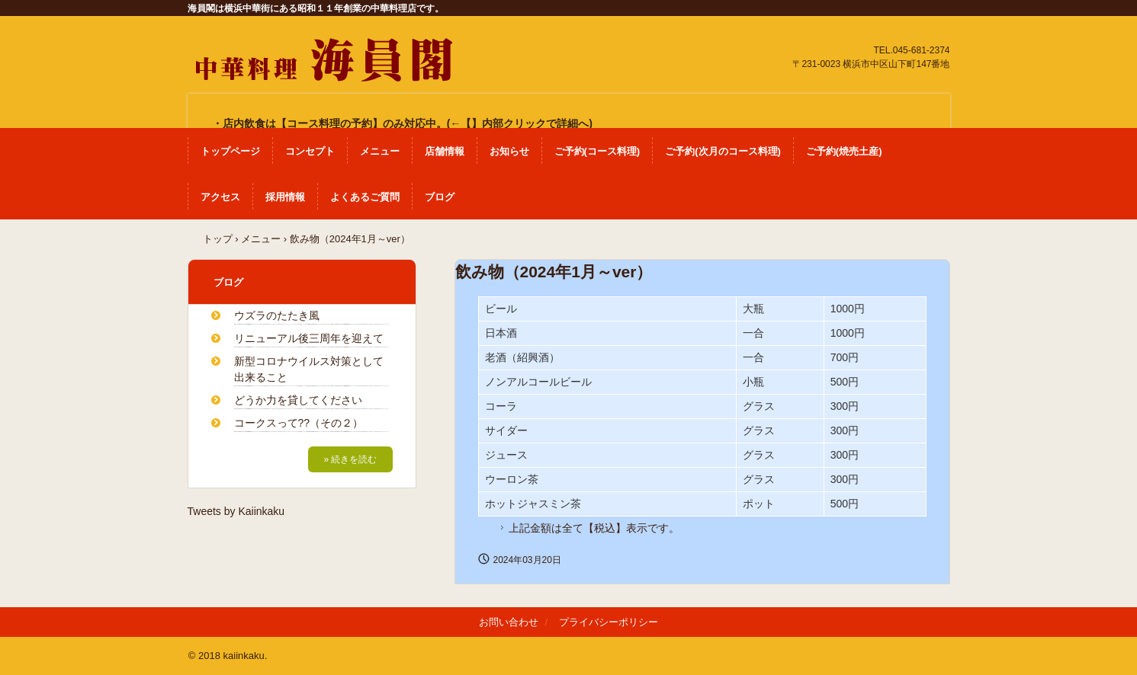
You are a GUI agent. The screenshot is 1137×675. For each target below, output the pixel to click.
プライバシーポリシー (608, 622)
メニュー (380, 151)
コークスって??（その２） (299, 423)
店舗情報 (444, 151)
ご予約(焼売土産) (844, 151)
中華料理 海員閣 (322, 53)
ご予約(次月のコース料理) (723, 151)
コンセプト (310, 151)
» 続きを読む (350, 459)
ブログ (439, 197)
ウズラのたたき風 (277, 315)
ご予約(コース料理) (597, 151)
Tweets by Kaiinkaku (236, 511)
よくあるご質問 (365, 197)
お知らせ (509, 151)
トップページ (230, 151)
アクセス (220, 197)
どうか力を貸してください (298, 400)
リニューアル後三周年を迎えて (309, 338)
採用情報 (285, 197)
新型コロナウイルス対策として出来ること (309, 369)
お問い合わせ (508, 622)
